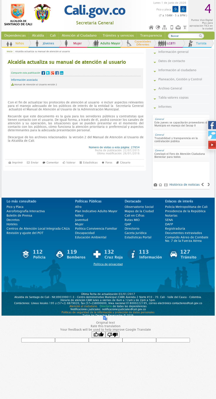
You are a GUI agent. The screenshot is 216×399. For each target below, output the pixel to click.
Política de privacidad (108, 264)
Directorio (132, 228)
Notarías (171, 215)
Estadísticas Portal (138, 237)
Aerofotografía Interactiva (26, 211)
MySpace (57, 73)
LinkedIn (61, 73)
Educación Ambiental (90, 237)
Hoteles (12, 224)
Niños (19, 43)
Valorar (70, 162)
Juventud (81, 220)
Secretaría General (95, 22)
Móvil (172, 27)
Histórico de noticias (184, 184)
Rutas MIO (132, 220)
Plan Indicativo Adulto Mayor (96, 211)
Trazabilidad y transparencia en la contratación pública (176, 140)
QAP (128, 224)
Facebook (43, 73)
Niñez (79, 215)
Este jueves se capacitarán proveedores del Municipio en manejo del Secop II (181, 124)
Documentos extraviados (183, 233)
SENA (169, 220)
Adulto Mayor (110, 43)
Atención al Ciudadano (79, 35)
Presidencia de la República (185, 211)
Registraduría (175, 228)
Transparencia (151, 35)
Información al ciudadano (177, 70)
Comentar (53, 162)
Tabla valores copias (173, 97)
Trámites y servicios (118, 35)
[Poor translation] (112, 334)
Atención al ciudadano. (83, 306)
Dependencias (15, 35)
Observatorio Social (139, 207)
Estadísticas (90, 162)
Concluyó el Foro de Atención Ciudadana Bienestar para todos (179, 155)
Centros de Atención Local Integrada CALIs (38, 228)
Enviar (35, 162)
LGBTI (171, 43)
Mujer (77, 43)
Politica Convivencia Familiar (96, 228)
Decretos (13, 220)
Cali (53, 35)
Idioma (158, 27)
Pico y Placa (15, 207)
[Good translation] (98, 334)
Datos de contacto (171, 61)
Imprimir (17, 162)
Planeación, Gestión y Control (180, 79)
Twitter (48, 73)
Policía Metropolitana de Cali (186, 207)
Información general (173, 52)
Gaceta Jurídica (136, 233)
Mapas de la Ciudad (139, 211)
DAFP (169, 224)
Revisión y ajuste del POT (25, 233)
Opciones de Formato (185, 27)
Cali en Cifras (134, 215)
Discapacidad (85, 233)
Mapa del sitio (165, 27)
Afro (78, 207)
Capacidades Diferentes (143, 43)
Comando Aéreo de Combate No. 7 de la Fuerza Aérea (186, 239)
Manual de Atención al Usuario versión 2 (35, 84)
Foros (108, 162)
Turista (201, 43)
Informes (165, 106)
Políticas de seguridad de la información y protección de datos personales (108, 312)
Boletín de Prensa (19, 215)
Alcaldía (38, 35)
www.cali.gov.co (29, 15)
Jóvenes (48, 43)
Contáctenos (178, 27)
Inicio (151, 27)
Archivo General (170, 88)
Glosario (125, 162)
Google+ (52, 73)
